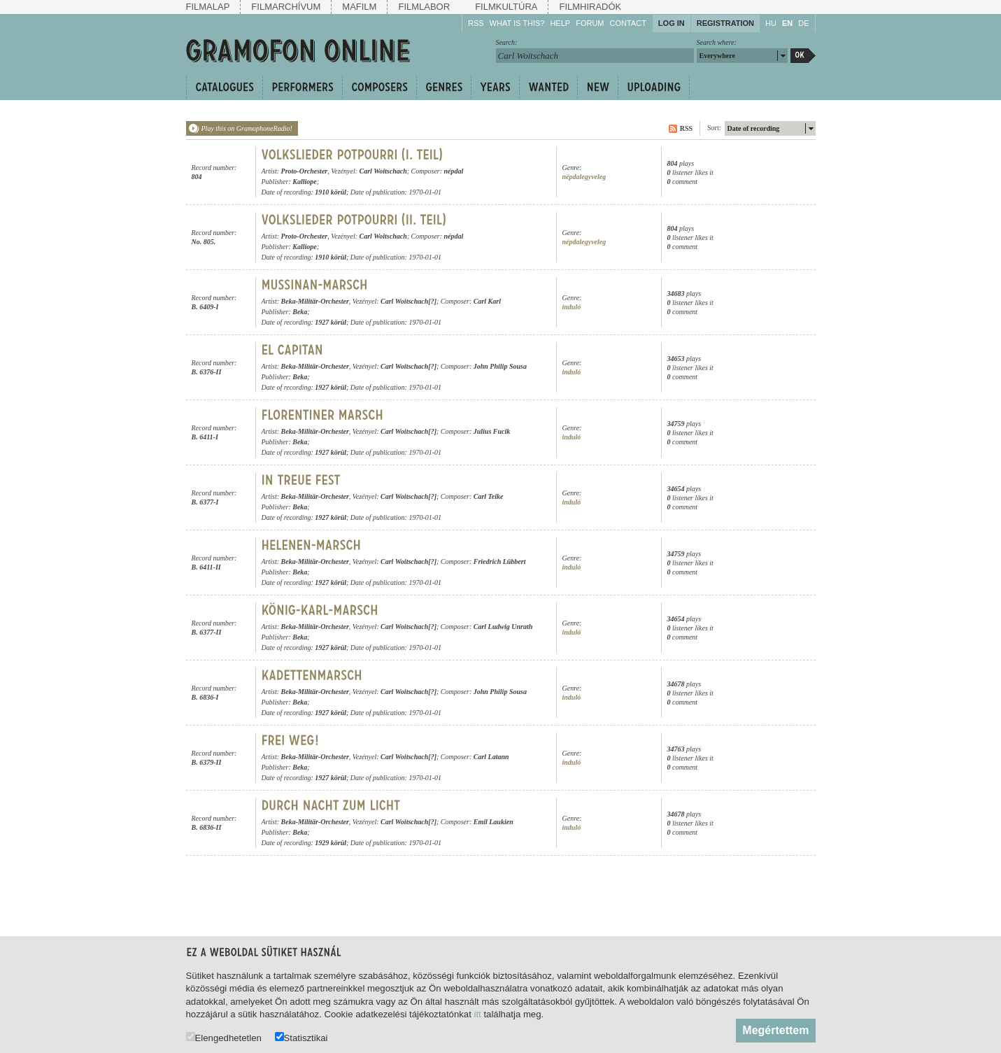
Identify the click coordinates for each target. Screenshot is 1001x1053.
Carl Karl (487, 301)
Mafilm (359, 6)
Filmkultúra (506, 6)
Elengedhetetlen (224, 1037)
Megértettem (775, 1030)
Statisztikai (301, 1037)
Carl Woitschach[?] (408, 301)
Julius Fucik (492, 431)
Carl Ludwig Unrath (503, 626)
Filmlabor (424, 6)
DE (803, 23)
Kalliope (304, 181)
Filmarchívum (285, 6)
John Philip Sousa (500, 366)
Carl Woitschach (383, 171)
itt (477, 1014)
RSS (476, 23)
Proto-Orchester (304, 171)
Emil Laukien (493, 822)
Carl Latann (491, 757)
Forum (590, 23)
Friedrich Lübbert (500, 561)
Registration (725, 23)
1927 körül (330, 322)
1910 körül (330, 192)
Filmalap (208, 6)
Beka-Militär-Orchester (315, 301)
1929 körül (330, 843)
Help (560, 23)
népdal (454, 171)
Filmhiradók (590, 6)
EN (787, 23)
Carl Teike (489, 496)
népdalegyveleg (584, 177)
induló (571, 307)
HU (770, 23)
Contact (628, 23)
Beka (299, 312)
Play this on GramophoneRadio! (246, 128)
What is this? (517, 23)
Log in (671, 23)
